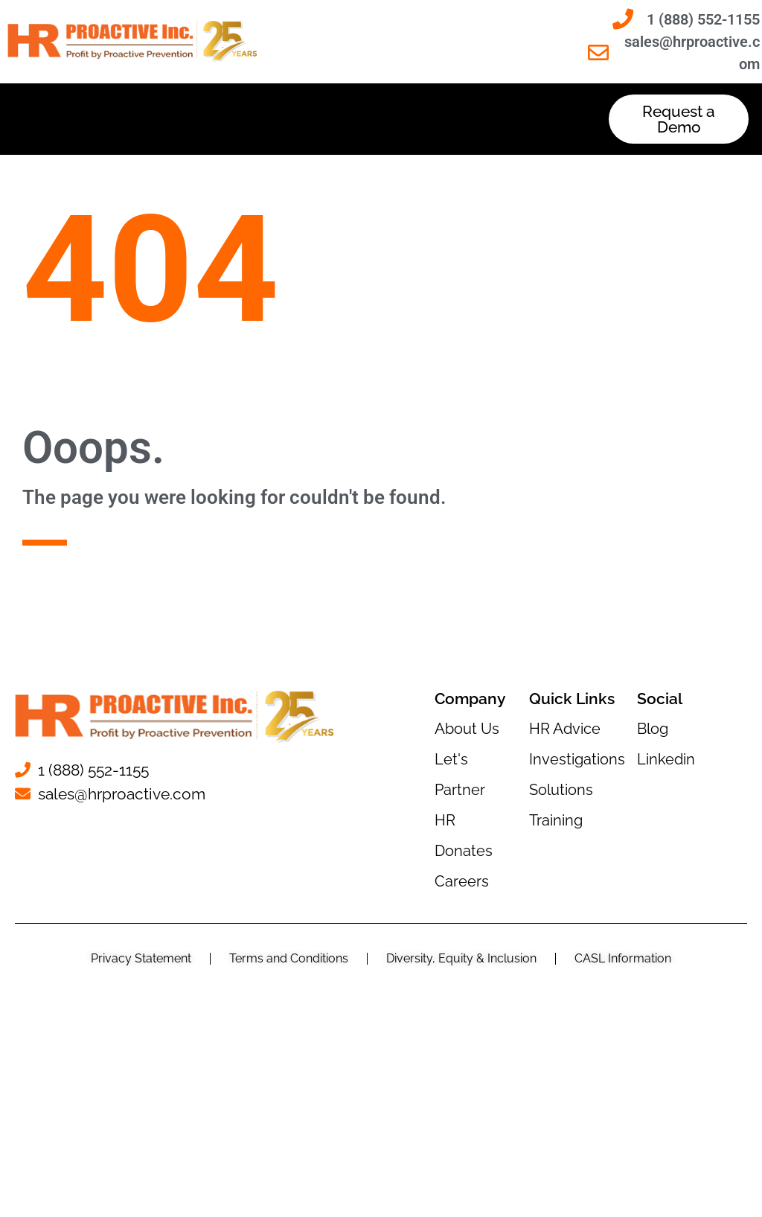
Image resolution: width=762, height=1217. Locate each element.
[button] (306, 119)
